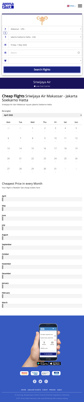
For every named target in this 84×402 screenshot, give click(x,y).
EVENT (45, 390)
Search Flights (42, 69)
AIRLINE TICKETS (34, 390)
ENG (72, 6)
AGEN (59, 390)
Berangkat (6, 111)
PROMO (52, 390)
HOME (23, 390)
